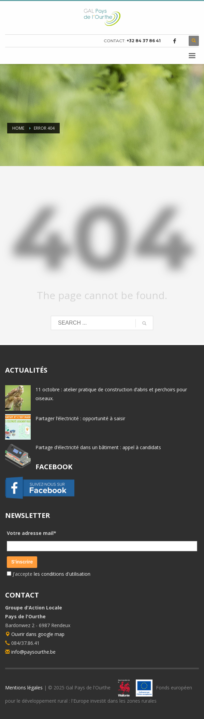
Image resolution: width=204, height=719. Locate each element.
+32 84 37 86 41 (144, 40)
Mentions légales (24, 687)
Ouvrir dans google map (34, 634)
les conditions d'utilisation (61, 574)
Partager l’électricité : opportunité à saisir (80, 418)
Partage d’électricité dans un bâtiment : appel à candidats (98, 447)
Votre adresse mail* (31, 533)
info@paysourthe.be (33, 652)
